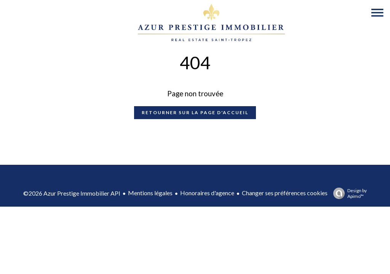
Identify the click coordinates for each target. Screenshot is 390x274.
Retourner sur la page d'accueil (195, 112)
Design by (348, 193)
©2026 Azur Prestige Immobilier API (71, 193)
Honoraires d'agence (207, 192)
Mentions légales (150, 192)
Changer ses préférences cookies (285, 192)
